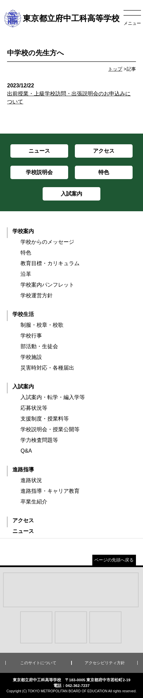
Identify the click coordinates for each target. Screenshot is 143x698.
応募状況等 (33, 408)
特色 (25, 252)
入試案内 (23, 386)
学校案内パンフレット (47, 285)
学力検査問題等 (39, 440)
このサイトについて (38, 663)
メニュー (132, 23)
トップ (115, 69)
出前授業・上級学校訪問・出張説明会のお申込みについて (71, 93)
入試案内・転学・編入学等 (52, 397)
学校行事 (31, 335)
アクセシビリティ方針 (105, 663)
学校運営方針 (36, 295)
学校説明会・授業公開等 (50, 429)
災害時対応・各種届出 (47, 368)
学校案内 (23, 231)
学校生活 (23, 314)
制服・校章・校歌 (41, 325)
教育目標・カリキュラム (50, 263)
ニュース (23, 531)
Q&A (26, 451)
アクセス (23, 520)
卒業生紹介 (33, 502)
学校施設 (31, 357)
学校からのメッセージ (47, 242)
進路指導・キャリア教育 (50, 491)
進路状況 (31, 480)
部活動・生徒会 (39, 346)
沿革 (25, 274)
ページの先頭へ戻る (114, 559)
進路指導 (23, 469)
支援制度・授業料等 (44, 418)
